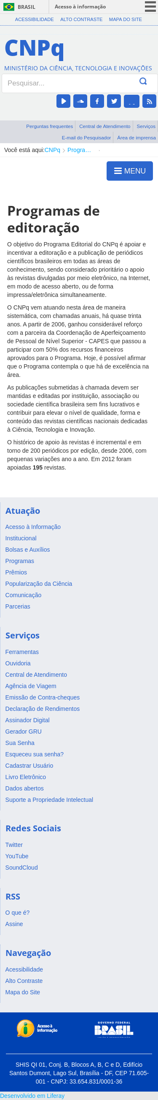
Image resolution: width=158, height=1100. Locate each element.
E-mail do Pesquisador (86, 137)
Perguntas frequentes (49, 126)
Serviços (146, 126)
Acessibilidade (34, 19)
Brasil (26, 7)
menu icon (150, 6)
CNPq (52, 150)
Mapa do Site (125, 19)
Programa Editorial (81, 150)
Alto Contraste (81, 19)
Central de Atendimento (104, 126)
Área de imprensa (136, 137)
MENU (130, 170)
